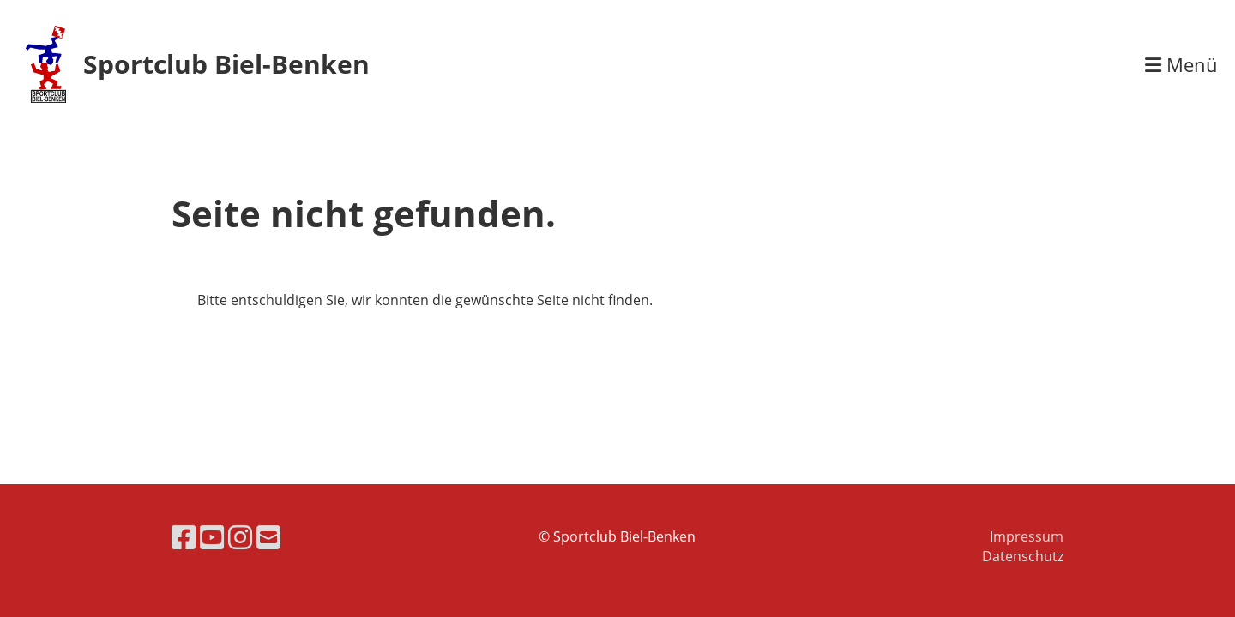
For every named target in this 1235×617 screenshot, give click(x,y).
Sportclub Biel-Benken (226, 63)
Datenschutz (1022, 556)
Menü (1181, 64)
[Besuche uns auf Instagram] (240, 536)
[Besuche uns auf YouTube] (212, 536)
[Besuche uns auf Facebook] (184, 536)
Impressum (1026, 536)
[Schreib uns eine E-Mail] (268, 536)
